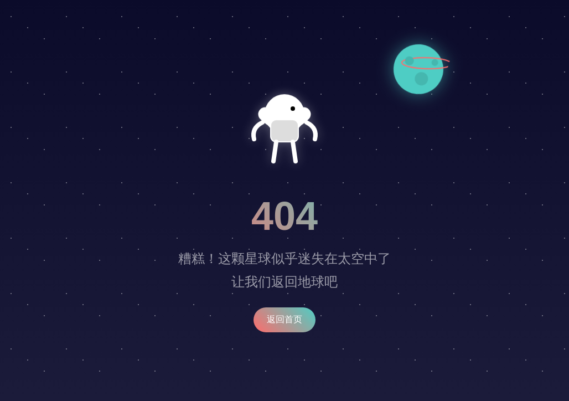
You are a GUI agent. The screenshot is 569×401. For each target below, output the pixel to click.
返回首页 (284, 319)
